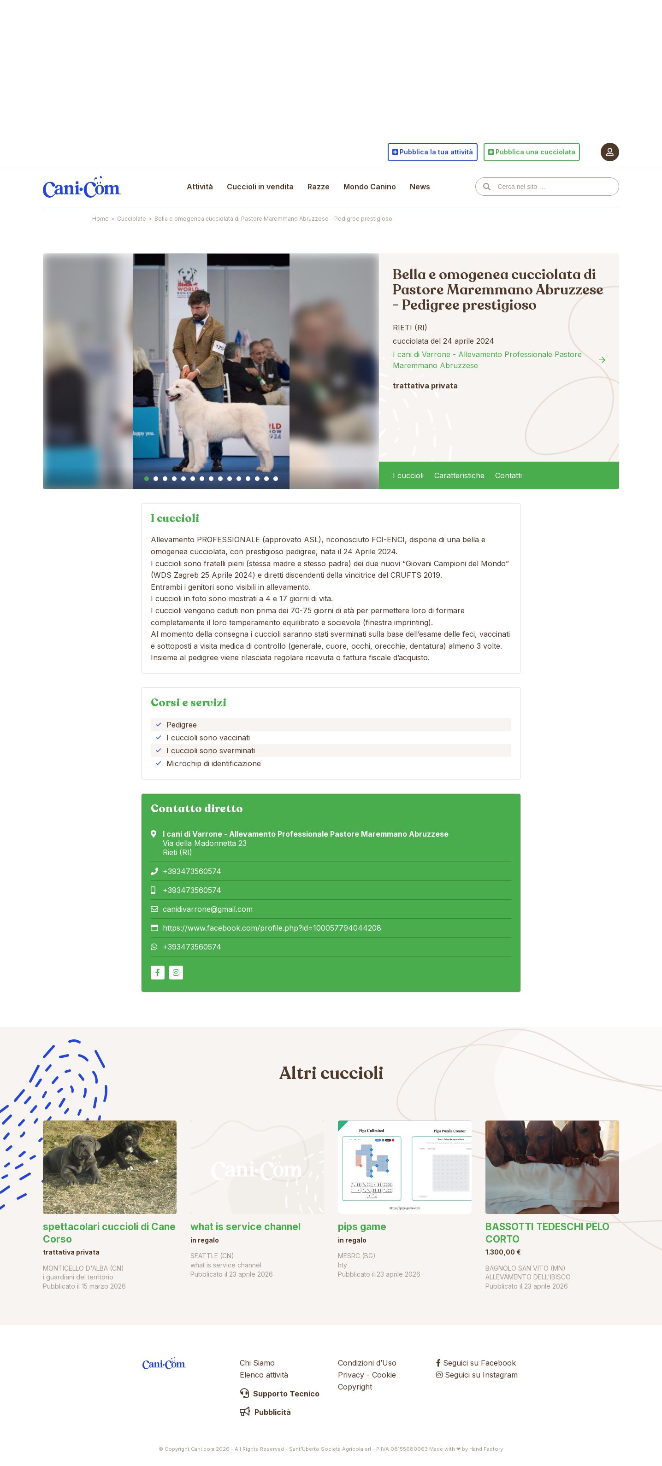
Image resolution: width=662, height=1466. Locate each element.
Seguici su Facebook (476, 1362)
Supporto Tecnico (279, 1393)
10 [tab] (229, 478)
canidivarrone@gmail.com (208, 909)
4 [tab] (174, 478)
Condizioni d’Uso (367, 1362)
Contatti (508, 475)
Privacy (351, 1374)
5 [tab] (183, 478)
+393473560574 (192, 871)
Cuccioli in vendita (260, 186)
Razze (318, 186)
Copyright (355, 1386)
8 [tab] (211, 478)
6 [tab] (192, 478)
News (420, 186)
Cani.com (82, 186)
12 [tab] (248, 478)
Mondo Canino (369, 186)
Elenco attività (264, 1374)
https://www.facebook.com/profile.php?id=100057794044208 (272, 927)
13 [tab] (257, 478)
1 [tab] (146, 478)
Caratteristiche (459, 475)
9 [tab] (220, 478)
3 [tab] (165, 478)
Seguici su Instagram (477, 1374)
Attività (200, 186)
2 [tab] (156, 478)
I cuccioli (408, 475)
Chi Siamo (257, 1362)
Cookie (384, 1374)
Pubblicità (265, 1412)
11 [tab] (238, 478)
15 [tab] (275, 478)
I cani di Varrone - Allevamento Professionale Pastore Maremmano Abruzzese (487, 360)
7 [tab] (202, 478)
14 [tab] (266, 478)
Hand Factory (486, 1449)
